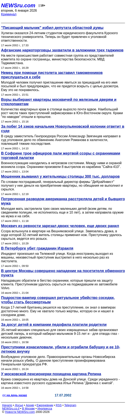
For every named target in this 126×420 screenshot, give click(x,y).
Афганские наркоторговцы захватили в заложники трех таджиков (62, 50)
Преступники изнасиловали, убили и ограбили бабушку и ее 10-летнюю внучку (60, 349)
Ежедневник (45, 405)
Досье (19, 405)
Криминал (8, 14)
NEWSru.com (18, 5)
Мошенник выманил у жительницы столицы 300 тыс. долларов (60, 176)
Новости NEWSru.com (20, 412)
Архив (30, 405)
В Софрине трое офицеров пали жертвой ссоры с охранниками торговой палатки (60, 155)
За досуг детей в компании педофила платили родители (54, 324)
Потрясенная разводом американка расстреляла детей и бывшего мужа (63, 201)
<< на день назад (14, 395)
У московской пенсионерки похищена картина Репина (51, 374)
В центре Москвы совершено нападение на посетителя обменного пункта (63, 273)
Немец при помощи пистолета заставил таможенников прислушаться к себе (52, 75)
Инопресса (44, 408)
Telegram (70, 405)
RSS (59, 405)
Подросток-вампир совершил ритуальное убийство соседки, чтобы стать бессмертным (58, 300)
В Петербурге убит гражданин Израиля (37, 248)
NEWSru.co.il (10, 408)
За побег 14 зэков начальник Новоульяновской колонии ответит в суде (62, 128)
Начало (7, 405)
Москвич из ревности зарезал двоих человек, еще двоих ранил (60, 226)
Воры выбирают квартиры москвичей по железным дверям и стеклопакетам (58, 102)
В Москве (28, 408)
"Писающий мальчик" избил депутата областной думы (52, 28)
